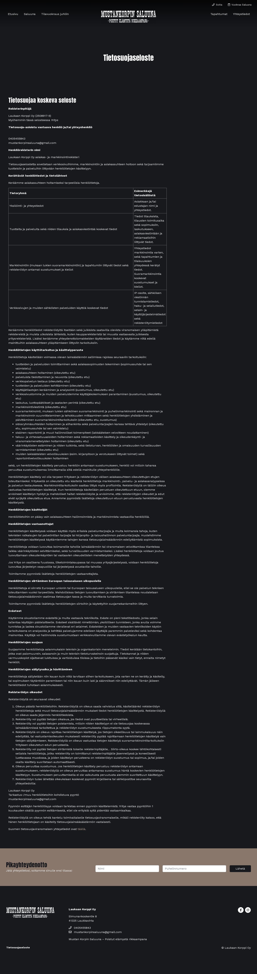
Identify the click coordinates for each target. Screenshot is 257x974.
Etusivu (13, 14)
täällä (81, 829)
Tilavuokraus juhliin (55, 14)
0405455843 (80, 927)
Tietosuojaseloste (18, 947)
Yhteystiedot (241, 14)
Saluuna (30, 14)
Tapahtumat (218, 14)
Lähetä (240, 868)
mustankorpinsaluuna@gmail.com (95, 932)
